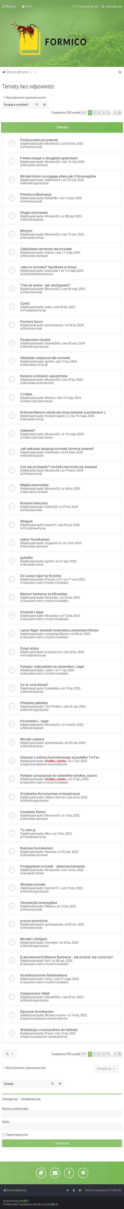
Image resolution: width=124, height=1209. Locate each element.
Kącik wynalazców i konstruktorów (45, 764)
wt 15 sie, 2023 (70, 615)
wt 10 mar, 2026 (73, 180)
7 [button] (115, 112)
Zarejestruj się (31, 1099)
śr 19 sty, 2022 (77, 1015)
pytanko (26, 557)
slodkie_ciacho (55, 761)
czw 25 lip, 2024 (72, 379)
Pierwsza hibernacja (35, 194)
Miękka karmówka (34, 485)
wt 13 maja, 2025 (72, 270)
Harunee (50, 851)
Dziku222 (51, 506)
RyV (47, 960)
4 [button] (103, 112)
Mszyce (26, 231)
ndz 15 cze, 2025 (73, 234)
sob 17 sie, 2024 (66, 361)
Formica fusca (31, 321)
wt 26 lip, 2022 (69, 942)
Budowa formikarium (36, 848)
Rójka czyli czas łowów (38, 401)
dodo (48, 307)
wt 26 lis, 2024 (74, 325)
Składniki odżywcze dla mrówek (45, 358)
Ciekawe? (27, 430)
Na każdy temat (33, 237)
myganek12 (52, 543)
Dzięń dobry (29, 648)
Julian (49, 670)
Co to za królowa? (34, 685)
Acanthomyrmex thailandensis (43, 975)
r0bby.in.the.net (55, 797)
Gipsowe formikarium (37, 1011)
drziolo (49, 252)
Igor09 (49, 361)
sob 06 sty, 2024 (69, 525)
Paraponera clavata (35, 340)
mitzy (48, 979)
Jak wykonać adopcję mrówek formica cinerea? (57, 449)
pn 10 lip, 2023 (71, 688)
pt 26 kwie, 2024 (72, 452)
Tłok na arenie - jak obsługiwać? (45, 285)
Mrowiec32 (52, 143)
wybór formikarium (35, 539)
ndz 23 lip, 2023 (74, 652)
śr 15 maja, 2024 (73, 434)
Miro (48, 833)
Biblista (49, 906)
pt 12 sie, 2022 (66, 906)
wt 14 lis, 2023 (72, 543)
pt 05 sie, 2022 (74, 924)
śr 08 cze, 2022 (62, 960)
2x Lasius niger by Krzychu (40, 576)
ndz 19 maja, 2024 (69, 397)
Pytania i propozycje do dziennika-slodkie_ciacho (58, 775)
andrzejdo (51, 270)
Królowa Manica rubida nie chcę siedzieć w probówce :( (63, 412)
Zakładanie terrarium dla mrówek (46, 249)
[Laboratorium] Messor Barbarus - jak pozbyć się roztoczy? (66, 957)
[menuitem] (26, 6)
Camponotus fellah (35, 993)
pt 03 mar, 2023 (75, 743)
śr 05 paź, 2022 (68, 851)
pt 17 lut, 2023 (78, 761)
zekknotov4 (52, 180)
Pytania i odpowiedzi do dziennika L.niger (52, 666)
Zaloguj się (9, 1099)
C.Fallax (26, 394)
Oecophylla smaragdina (38, 903)
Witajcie (26, 521)
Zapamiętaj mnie (17, 1134)
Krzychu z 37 (53, 579)
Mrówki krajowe (33, 219)
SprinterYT (52, 888)
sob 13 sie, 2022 (72, 888)
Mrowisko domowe (35, 165)
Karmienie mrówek (35, 364)
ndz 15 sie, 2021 (65, 1033)
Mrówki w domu (55, 1015)
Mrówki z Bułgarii (33, 939)
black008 (51, 198)
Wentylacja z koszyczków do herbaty (49, 1030)
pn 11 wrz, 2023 (74, 579)
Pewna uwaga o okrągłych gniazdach (49, 158)
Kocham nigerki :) (56, 416)
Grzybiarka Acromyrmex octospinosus (50, 794)
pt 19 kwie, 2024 (72, 470)
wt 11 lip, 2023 (65, 670)
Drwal (48, 1033)
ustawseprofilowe (56, 634)
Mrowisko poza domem (38, 383)
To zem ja (27, 830)
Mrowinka (51, 597)
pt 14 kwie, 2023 (72, 724)
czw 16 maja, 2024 (82, 416)
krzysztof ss (53, 652)
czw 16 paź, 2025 (70, 198)
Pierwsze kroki (32, 147)
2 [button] (94, 112)
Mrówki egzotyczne (36, 183)
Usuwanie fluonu (33, 812)
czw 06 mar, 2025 (73, 289)
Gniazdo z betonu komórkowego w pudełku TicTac (59, 757)
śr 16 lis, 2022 (71, 815)
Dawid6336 (52, 343)
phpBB (23, 1201)
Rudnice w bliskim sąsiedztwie (43, 376)
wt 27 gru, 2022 (79, 779)
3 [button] (99, 112)
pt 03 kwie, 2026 (72, 143)
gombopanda (54, 325)
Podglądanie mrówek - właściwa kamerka (52, 866)
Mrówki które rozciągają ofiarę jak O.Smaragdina (58, 176)
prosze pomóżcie (33, 921)
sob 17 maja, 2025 (68, 252)
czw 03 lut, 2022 (72, 997)
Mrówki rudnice (32, 739)
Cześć (25, 303)
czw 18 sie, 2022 (73, 870)
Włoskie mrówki (32, 884)
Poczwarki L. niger (34, 721)
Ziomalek (51, 942)
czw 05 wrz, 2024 (73, 343)
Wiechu (49, 397)
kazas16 (50, 525)
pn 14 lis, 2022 (62, 833)
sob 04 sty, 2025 (64, 307)
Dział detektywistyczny (38, 274)
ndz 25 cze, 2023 (75, 706)
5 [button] (108, 112)
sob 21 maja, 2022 (67, 979)
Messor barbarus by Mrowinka (43, 594)
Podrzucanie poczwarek (39, 140)
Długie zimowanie (34, 212)
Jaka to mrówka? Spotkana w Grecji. (48, 267)
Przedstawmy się (34, 310)
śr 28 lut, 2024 (71, 488)
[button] (83, 113)
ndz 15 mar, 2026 (73, 161)
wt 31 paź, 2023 (66, 561)
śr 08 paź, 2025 (72, 216)
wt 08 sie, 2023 (80, 634)
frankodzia (52, 452)
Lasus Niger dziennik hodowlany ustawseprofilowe (59, 630)
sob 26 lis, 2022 (77, 797)
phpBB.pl (52, 1204)
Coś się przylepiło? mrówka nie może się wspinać (58, 467)
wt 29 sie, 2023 (70, 597)
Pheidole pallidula (34, 703)
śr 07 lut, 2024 (69, 506)
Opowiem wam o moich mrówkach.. (46, 582)
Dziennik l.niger (32, 612)
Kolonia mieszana (34, 503)
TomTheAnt (53, 706)
